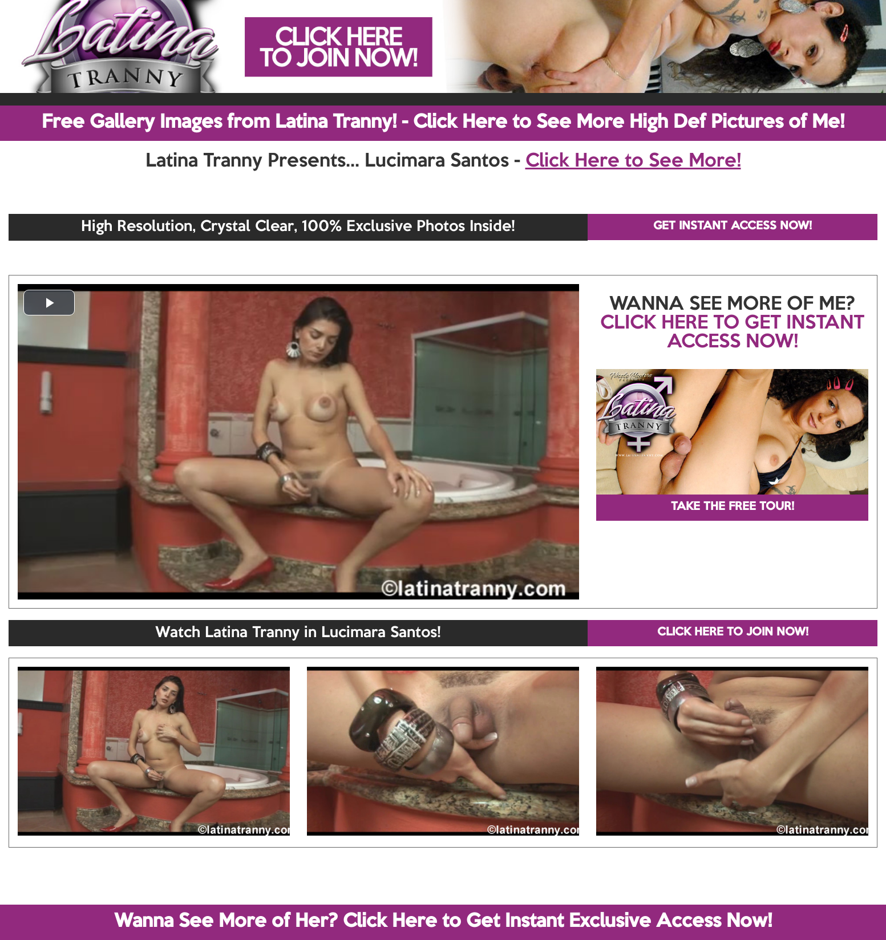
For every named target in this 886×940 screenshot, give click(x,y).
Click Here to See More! (633, 161)
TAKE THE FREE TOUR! (732, 507)
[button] (49, 302)
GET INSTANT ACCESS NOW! (732, 226)
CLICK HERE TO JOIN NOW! (732, 632)
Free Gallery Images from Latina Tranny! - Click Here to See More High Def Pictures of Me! (443, 122)
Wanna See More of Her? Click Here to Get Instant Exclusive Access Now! (443, 921)
